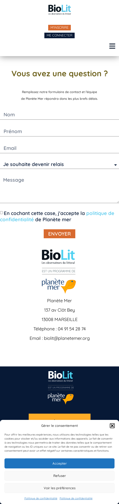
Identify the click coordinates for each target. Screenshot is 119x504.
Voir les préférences (60, 488)
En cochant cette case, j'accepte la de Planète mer (57, 216)
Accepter (59, 463)
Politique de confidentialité (40, 498)
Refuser (59, 476)
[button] (112, 425)
